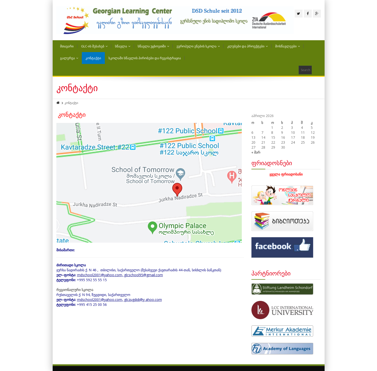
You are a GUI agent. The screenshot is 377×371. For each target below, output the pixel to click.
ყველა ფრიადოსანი (286, 174)
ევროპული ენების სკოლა (198, 46)
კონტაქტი (93, 58)
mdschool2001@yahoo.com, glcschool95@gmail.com (120, 275)
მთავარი (67, 46)
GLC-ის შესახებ (94, 46)
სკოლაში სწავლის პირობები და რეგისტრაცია (145, 58)
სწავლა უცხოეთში (153, 46)
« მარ (255, 152)
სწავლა (122, 46)
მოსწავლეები (287, 46)
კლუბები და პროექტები (247, 46)
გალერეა (69, 58)
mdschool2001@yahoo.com (99, 299)
